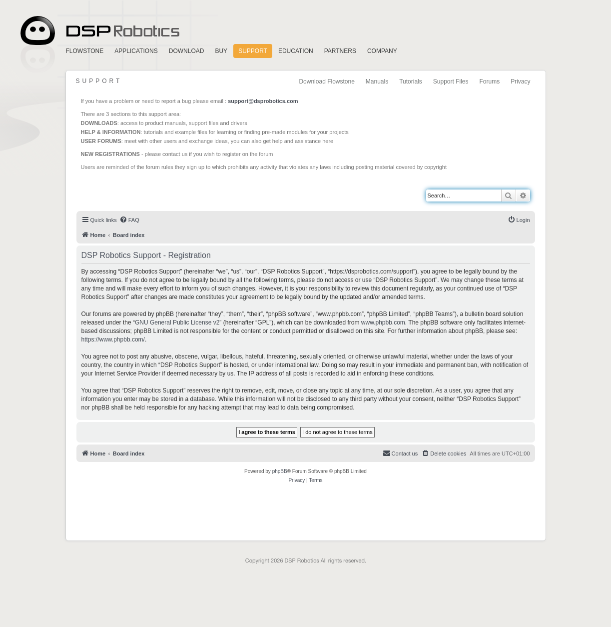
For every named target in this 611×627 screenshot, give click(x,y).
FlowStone (85, 51)
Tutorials (410, 81)
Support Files (451, 81)
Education (295, 51)
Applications (135, 51)
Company (382, 51)
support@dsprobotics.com (263, 101)
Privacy (520, 81)
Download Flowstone (326, 81)
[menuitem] (129, 220)
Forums (489, 81)
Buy (221, 51)
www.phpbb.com (383, 322)
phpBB (279, 471)
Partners (340, 51)
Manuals (377, 81)
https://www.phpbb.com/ (113, 339)
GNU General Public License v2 (177, 322)
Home (98, 31)
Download (186, 51)
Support (252, 51)
